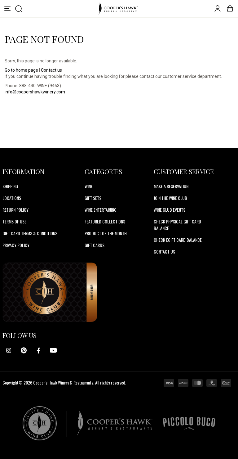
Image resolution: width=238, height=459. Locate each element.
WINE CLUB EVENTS (169, 209)
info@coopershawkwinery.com (35, 91)
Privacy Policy (15, 245)
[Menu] (7, 8)
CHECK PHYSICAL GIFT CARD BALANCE (177, 224)
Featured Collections (105, 221)
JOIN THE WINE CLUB (170, 198)
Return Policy (15, 209)
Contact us (51, 70)
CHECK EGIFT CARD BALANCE (178, 239)
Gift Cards (94, 245)
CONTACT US (164, 251)
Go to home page (21, 70)
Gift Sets (93, 198)
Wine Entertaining (101, 209)
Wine (89, 186)
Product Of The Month (106, 233)
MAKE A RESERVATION (171, 186)
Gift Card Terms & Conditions (29, 233)
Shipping (10, 186)
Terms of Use (14, 221)
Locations (11, 198)
